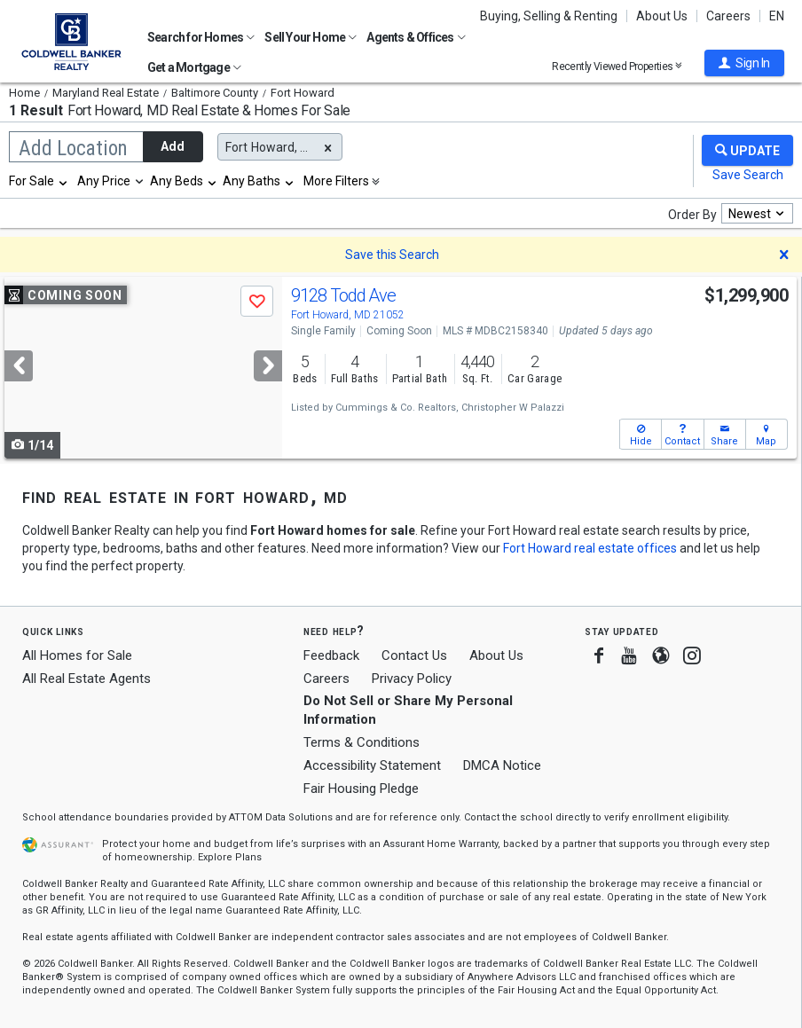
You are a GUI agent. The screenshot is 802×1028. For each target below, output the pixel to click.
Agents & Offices (415, 37)
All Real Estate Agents (86, 679)
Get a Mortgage (194, 67)
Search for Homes (201, 37)
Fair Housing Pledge (361, 789)
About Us (662, 16)
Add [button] (173, 146)
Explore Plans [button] (230, 857)
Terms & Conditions (361, 742)
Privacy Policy (412, 679)
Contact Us (414, 655)
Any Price (103, 181)
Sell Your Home (310, 37)
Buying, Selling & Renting (548, 16)
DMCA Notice (502, 765)
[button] (744, 63)
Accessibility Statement (372, 765)
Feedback (331, 656)
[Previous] (18, 365)
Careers (728, 16)
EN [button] (776, 16)
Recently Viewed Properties (617, 66)
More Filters (336, 181)
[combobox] (39, 181)
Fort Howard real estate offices (590, 548)
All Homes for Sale (77, 655)
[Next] (268, 365)
